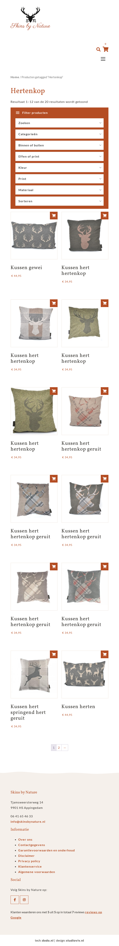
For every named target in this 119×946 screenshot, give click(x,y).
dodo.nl (48, 940)
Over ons (25, 839)
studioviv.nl (75, 940)
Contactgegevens (31, 845)
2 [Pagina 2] (59, 747)
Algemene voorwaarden (36, 872)
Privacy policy (29, 861)
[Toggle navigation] (103, 59)
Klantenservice (30, 866)
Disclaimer (26, 855)
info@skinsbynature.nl (28, 821)
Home (15, 77)
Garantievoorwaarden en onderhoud (46, 850)
